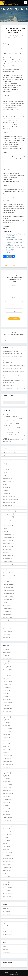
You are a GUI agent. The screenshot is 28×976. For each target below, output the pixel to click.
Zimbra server (6, 617)
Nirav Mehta (6, 917)
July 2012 (5, 720)
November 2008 (7, 826)
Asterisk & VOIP (7, 461)
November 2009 (7, 793)
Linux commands (7, 534)
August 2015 (6, 690)
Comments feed (7, 952)
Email (14, 304)
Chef (4, 472)
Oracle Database (7, 555)
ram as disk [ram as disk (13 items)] (15, 432)
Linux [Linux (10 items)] (15, 423)
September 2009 (7, 799)
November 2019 (7, 658)
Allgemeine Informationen (9, 265)
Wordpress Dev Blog (8, 931)
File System (6, 490)
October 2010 (6, 767)
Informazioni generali (8, 523)
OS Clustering (6, 558)
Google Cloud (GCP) (8, 502)
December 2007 (7, 858)
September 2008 (7, 832)
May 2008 (5, 843)
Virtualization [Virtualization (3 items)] (15, 439)
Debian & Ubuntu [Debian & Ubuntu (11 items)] (10, 416)
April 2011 (5, 749)
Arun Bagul (10, 36)
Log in (4, 946)
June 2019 (5, 661)
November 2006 (7, 896)
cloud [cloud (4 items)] (17, 414)
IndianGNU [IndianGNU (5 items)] (6, 421)
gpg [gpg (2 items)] (9, 419)
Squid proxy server (7, 590)
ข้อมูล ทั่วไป (6, 629)
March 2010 (6, 781)
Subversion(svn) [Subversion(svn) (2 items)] (12, 436)
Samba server (6, 579)
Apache (5, 458)
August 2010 (6, 773)
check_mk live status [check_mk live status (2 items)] (12, 414)
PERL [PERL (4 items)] (8, 433)
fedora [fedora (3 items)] (19, 416)
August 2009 (6, 802)
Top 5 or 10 (6, 602)
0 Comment (16, 38)
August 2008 (6, 835)
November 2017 (7, 670)
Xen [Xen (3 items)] (8, 441)
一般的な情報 (6, 632)
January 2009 (6, 820)
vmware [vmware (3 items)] (21, 439)
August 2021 (6, 652)
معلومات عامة (8, 623)
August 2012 (6, 717)
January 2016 (6, 684)
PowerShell (6, 570)
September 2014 (7, 696)
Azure (4, 467)
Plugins (5, 920)
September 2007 (7, 867)
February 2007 (6, 888)
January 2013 (6, 705)
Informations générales (9, 520)
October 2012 (6, 714)
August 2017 (6, 675)
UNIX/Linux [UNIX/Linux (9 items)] (7, 439)
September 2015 (7, 687)
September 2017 (7, 672)
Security (5, 581)
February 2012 (6, 728)
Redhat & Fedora (7, 573)
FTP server (5, 493)
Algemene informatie (8, 452)
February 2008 (6, 852)
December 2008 (7, 823)
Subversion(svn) (7, 596)
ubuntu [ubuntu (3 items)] (16, 437)
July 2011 (5, 740)
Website (14, 311)
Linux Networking (7, 537)
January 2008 (6, 855)
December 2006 (7, 893)
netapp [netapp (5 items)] (18, 428)
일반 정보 (5, 637)
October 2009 (6, 796)
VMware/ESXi (6, 611)
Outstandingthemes (14, 974)
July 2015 (5, 693)
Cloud (4, 475)
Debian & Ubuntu (7, 481)
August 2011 (6, 737)
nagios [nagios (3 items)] (13, 427)
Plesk (4, 567)
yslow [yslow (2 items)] (10, 441)
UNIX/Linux (6, 605)
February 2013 (6, 702)
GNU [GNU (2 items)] (8, 419)
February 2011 (6, 755)
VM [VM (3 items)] (18, 439)
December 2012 (7, 708)
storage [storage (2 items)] (7, 436)
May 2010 (5, 776)
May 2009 (5, 811)
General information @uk (9, 499)
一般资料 (5, 634)
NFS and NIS (6, 549)
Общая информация (8, 620)
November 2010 (7, 764)
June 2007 (5, 876)
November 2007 (7, 861)
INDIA (4, 508)
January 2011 (6, 758)
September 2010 (7, 770)
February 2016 (6, 681)
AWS (4, 464)
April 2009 (5, 814)
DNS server (5, 487)
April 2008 (5, 846)
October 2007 (6, 864)
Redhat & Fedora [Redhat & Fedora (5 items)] (14, 435)
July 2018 (5, 664)
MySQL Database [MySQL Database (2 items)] (9, 427)
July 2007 (5, 873)
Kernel (4, 531)
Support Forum (7, 926)
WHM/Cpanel (6, 614)
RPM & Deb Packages (8, 576)
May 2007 (5, 879)
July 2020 (5, 655)
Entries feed (6, 949)
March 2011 (6, 752)
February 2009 (6, 817)
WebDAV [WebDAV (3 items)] (5, 441)
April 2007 (5, 882)
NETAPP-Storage (7, 546)
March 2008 (6, 849)
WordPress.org (6, 955)
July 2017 (5, 678)
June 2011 (5, 743)
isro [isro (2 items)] (18, 421)
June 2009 (5, 808)
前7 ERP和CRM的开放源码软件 (14, 246)
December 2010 (7, 761)
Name (14, 297)
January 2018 (6, 667)
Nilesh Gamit (6, 914)
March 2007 (6, 885)
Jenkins (5, 528)
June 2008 (5, 840)
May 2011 (5, 746)
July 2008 (5, 837)
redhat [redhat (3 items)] (7, 435)
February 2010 (6, 784)
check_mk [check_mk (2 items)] (7, 414)
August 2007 (6, 870)
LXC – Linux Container (8, 385)
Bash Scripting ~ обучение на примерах (13, 368)
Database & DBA (7, 478)
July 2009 (5, 805)
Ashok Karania (6, 911)
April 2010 (5, 779)
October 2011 (6, 734)
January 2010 (6, 787)
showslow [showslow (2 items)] (21, 435)
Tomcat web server (8, 599)
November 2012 (7, 711)
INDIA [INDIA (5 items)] (20, 419)
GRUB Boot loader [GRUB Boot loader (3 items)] (14, 419)
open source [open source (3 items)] (15, 430)
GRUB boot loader (7, 505)
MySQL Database (7, 540)
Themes (5, 928)
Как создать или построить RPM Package (14, 365)
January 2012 (6, 731)
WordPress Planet (7, 934)
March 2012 (6, 726)
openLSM (5, 552)
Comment (14, 285)
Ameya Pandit (6, 908)
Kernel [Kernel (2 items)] (20, 421)
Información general (8, 511)
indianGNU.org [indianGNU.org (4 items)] (14, 421)
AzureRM (5, 469)
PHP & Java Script (7, 564)
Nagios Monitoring (8, 543)
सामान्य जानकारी (6, 626)
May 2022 (5, 649)
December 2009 (7, 790)
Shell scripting (6, 587)
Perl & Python (6, 561)
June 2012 (5, 723)
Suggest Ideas (6, 923)
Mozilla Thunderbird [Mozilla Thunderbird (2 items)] (20, 425)
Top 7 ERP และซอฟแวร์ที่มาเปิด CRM (15, 234)
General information (8, 496)
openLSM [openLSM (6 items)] (9, 430)
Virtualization (6, 608)
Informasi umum (7, 517)
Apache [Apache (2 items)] (4, 414)
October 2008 (6, 829)
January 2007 (6, 890)
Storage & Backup (7, 593)
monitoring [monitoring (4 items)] (13, 426)
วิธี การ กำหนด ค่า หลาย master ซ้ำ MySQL (14, 388)
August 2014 (6, 699)
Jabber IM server (7, 525)
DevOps (5, 484)
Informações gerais (8, 514)
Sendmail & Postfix (8, 584)
